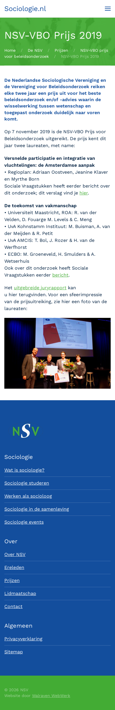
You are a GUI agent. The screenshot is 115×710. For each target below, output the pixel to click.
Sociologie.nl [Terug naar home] (25, 9)
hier (83, 193)
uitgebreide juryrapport (40, 287)
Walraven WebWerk (51, 695)
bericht (60, 275)
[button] (108, 8)
